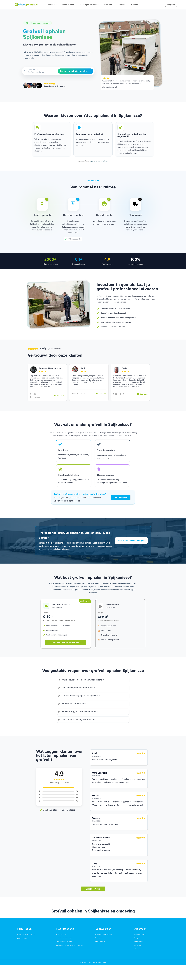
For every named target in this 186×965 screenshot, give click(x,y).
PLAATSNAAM (33, 69)
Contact (134, 5)
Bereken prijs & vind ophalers (75, 71)
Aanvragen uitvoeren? (89, 5)
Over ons (121, 5)
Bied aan (108, 5)
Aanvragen (52, 5)
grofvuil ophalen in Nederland (99, 160)
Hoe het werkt (68, 5)
